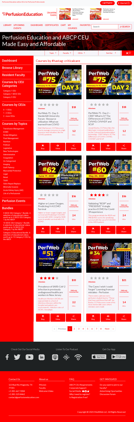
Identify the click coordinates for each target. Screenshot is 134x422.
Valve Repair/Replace (12, 184)
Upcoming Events (51, 13)
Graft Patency (8, 167)
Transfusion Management (13, 129)
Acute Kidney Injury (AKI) (13, 190)
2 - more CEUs (9, 116)
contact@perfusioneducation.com (24, 397)
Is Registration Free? (78, 397)
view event (75, 19)
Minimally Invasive (10, 187)
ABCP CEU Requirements (80, 384)
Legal (5, 174)
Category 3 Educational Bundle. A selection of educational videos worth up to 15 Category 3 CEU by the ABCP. (16, 236)
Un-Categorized (9, 161)
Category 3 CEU (9, 97)
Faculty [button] (66, 53)
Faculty (42, 388)
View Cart (125, 3)
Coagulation (8, 158)
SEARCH (125, 26)
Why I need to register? (79, 394)
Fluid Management (10, 138)
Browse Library (12, 68)
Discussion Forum (108, 394)
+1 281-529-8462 (17, 394)
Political (6, 145)
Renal (5, 177)
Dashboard (37, 25)
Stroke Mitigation (10, 135)
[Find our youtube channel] (83, 391)
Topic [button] (51, 53)
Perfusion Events (13, 201)
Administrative (9, 155)
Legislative (7, 148)
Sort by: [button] (109, 53)
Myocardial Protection (12, 171)
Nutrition (6, 142)
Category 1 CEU (9, 91)
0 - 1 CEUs (7, 110)
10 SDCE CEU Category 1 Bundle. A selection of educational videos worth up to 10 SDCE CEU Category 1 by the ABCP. (16, 226)
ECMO (5, 132)
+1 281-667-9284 (17, 391)
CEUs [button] (80, 53)
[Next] (107, 328)
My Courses (72, 27)
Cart (63, 25)
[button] (128, 53)
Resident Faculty (13, 75)
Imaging (6, 164)
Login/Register (107, 3)
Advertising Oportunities (111, 391)
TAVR (5, 181)
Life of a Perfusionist (11, 193)
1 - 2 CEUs (7, 113)
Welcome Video (46, 391)
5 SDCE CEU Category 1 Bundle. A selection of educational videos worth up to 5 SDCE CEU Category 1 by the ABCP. (17, 216)
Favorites (85, 25)
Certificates (52, 25)
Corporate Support (77, 388)
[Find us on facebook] (86, 391)
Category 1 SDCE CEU (12, 94)
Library (7, 25)
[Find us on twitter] (88, 391)
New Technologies (10, 151)
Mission (42, 384)
